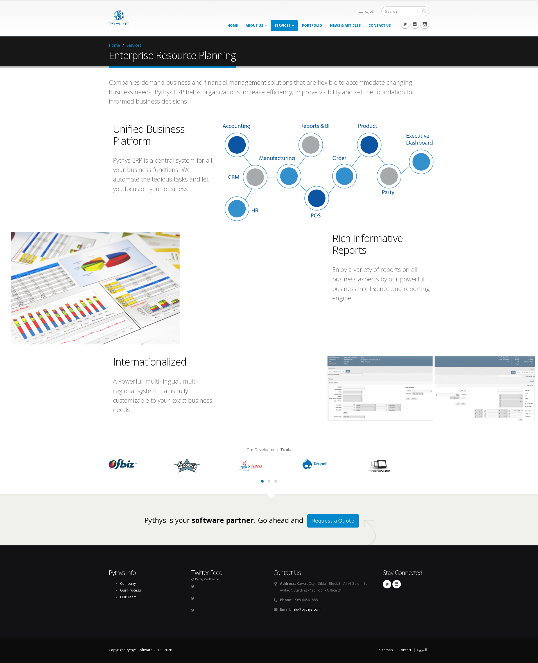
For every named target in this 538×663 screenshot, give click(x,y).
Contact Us (380, 25)
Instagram (425, 24)
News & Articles (345, 25)
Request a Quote (333, 520)
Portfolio (312, 25)
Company (128, 583)
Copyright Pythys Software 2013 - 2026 (140, 650)
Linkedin (415, 24)
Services (282, 25)
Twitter (405, 24)
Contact (405, 650)
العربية (366, 11)
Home (232, 25)
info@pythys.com (306, 609)
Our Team (128, 597)
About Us (254, 25)
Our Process (130, 590)
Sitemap (386, 650)
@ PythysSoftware (205, 579)
